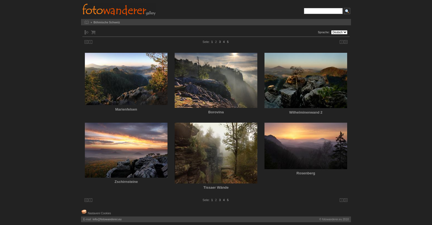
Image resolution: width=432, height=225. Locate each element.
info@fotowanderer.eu (107, 219)
